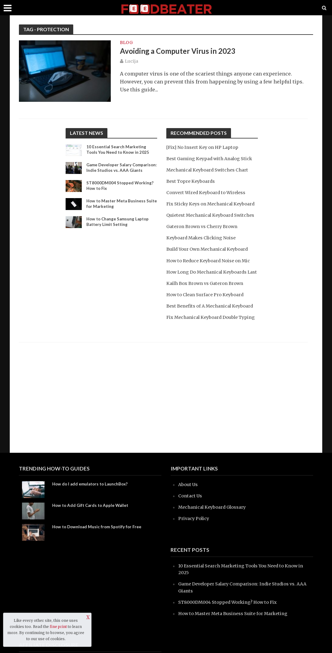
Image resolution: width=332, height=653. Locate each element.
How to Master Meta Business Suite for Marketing (117, 209)
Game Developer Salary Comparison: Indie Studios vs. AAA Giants (121, 170)
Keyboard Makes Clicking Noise (203, 251)
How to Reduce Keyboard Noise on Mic (210, 274)
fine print (58, 626)
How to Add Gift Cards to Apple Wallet (92, 505)
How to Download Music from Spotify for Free (99, 526)
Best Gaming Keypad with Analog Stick (211, 158)
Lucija (131, 62)
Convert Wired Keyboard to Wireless (208, 192)
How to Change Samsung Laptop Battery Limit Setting (119, 227)
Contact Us (190, 496)
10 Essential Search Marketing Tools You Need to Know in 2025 (119, 149)
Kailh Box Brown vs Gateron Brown (206, 303)
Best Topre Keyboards (191, 181)
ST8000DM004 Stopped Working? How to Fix (120, 191)
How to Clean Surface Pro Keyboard (207, 314)
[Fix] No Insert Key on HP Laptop (204, 147)
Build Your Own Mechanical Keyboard (209, 262)
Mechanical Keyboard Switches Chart (209, 170)
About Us (188, 484)
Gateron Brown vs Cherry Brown (203, 240)
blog (126, 42)
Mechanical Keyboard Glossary (214, 507)
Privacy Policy (194, 518)
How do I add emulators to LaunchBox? (92, 484)
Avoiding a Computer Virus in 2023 (180, 51)
